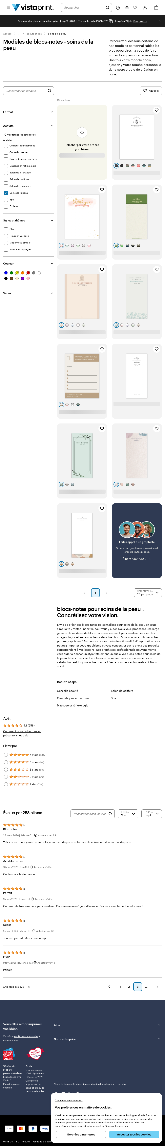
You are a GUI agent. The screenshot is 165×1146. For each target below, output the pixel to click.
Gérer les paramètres (81, 1134)
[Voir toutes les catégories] (19, 135)
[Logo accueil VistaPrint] (33, 7)
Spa (113, 698)
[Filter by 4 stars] (6, 762)
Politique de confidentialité (47, 1141)
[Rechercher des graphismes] (49, 90)
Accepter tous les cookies (134, 1134)
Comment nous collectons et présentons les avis (22, 733)
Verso (7, 293)
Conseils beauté (67, 690)
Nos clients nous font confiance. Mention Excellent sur (90, 1083)
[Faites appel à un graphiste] (137, 540)
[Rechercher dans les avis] (90, 814)
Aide (107, 1025)
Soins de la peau (57, 33)
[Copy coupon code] (111, 21)
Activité (8, 125)
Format (8, 112)
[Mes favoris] (135, 8)
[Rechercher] (107, 7)
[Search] (110, 813)
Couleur (8, 263)
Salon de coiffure (122, 690)
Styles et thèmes (14, 220)
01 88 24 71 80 (11, 1141)
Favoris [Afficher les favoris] (151, 91)
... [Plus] (19, 33)
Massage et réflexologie (72, 705)
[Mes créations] (127, 8)
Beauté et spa (34, 33)
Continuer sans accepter (68, 1100)
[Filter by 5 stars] (6, 755)
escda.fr (7, 1074)
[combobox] (84, 8)
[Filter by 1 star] (6, 784)
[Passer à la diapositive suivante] (159, 21)
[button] (84, 592)
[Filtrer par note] (128, 813)
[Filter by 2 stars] (6, 777)
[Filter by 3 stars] (6, 770)
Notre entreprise (107, 1039)
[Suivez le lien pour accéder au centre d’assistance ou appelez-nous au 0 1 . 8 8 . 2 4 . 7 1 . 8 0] (118, 7)
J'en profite (140, 21)
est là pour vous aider (26, 1036)
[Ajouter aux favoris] (156, 110)
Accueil (7, 33)
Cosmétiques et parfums (73, 698)
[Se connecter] (145, 7)
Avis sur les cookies (117, 1126)
